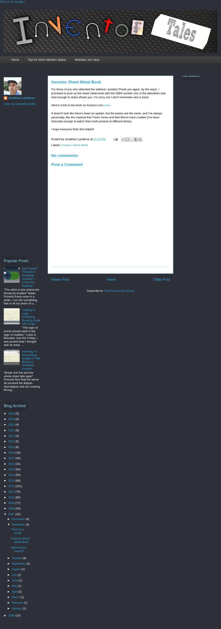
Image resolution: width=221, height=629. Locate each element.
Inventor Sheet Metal (74, 145)
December (19, 519)
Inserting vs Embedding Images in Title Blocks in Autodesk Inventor (31, 360)
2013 (11, 480)
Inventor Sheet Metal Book (76, 82)
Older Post (161, 279)
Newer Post (60, 279)
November (19, 524)
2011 (11, 491)
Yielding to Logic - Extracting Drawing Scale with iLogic (31, 316)
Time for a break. (17, 531)
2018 (11, 452)
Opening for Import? (18, 549)
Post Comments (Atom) (119, 290)
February (18, 602)
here (107, 105)
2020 (11, 441)
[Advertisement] (21, 181)
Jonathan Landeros (21, 98)
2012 (11, 486)
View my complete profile (20, 103)
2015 (11, 469)
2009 (11, 503)
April (15, 591)
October (17, 558)
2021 (11, 435)
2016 (11, 463)
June (15, 580)
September (19, 563)
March (16, 597)
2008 (11, 508)
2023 (11, 424)
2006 (11, 615)
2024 (11, 419)
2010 (11, 497)
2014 (11, 474)
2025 (11, 413)
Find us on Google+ (12, 1)
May (15, 586)
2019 (11, 447)
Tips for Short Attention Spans (47, 59)
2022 (11, 430)
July (15, 574)
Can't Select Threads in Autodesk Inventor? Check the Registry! (29, 277)
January (17, 608)
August (16, 569)
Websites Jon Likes (87, 59)
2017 (11, 458)
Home (15, 59)
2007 (11, 514)
